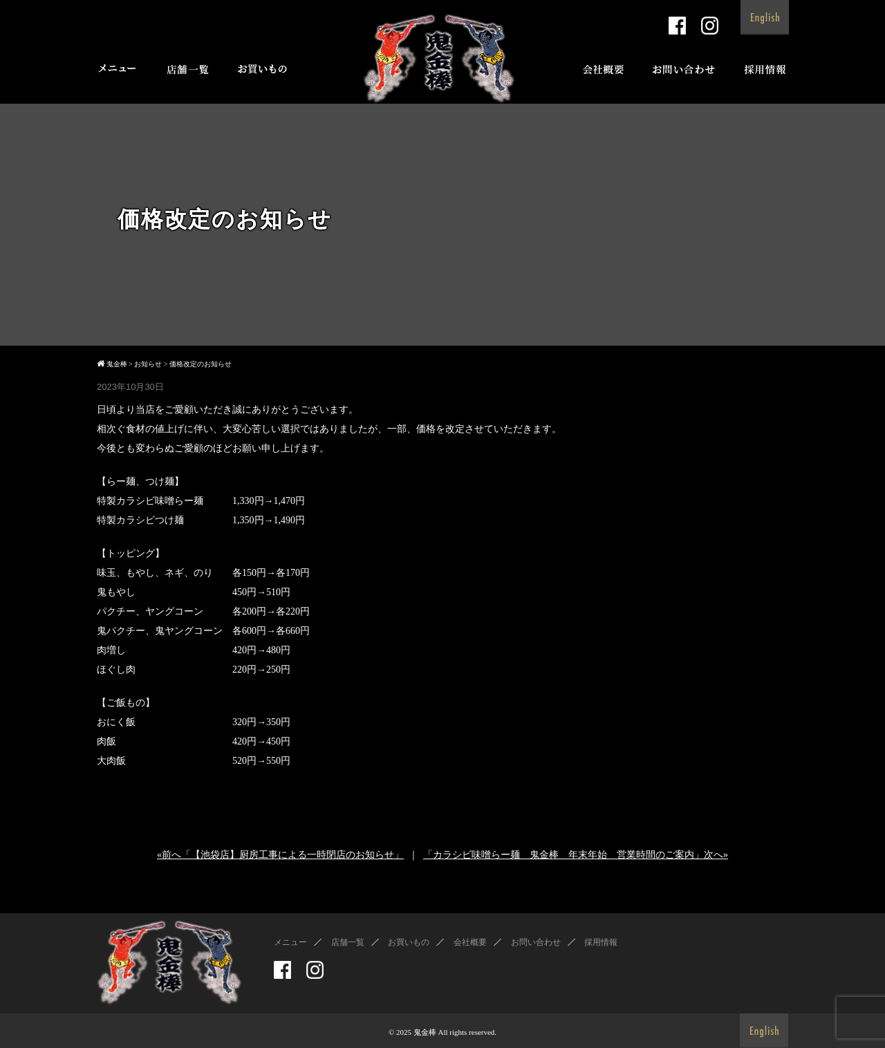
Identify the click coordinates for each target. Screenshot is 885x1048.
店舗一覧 (347, 942)
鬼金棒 (424, 1032)
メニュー (290, 942)
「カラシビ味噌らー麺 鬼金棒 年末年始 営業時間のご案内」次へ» (575, 855)
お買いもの (408, 942)
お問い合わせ (536, 942)
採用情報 (600, 942)
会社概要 (470, 942)
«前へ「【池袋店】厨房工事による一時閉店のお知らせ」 (280, 855)
